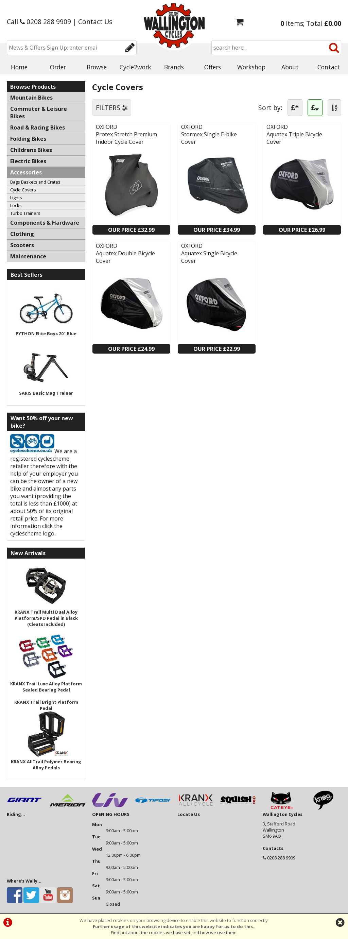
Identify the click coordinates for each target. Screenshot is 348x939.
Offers (212, 67)
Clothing (22, 234)
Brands (174, 67)
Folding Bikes (28, 138)
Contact (328, 67)
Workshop (251, 67)
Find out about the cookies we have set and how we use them (174, 932)
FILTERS (111, 107)
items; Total (310, 23)
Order (58, 67)
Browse (97, 67)
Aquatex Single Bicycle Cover (209, 257)
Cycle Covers (23, 190)
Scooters (22, 245)
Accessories (26, 172)
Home (19, 67)
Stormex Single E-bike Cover (209, 138)
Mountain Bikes (31, 97)
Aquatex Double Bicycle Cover (125, 257)
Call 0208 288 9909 (39, 21)
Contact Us (95, 21)
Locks (16, 205)
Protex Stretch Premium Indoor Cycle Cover (126, 138)
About (290, 67)
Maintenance (28, 256)
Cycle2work (135, 67)
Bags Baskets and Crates (35, 182)
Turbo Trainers (25, 213)
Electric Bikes (28, 161)
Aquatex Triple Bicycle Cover (294, 138)
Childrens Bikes (31, 150)
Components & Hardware (44, 222)
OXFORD (106, 127)
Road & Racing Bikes (37, 127)
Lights (16, 197)
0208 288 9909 (281, 858)
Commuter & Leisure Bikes (38, 112)
